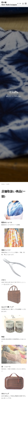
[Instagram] (23, 3)
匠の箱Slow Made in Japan (9, 3)
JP (17, 3)
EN (20, 3)
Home (3, 184)
